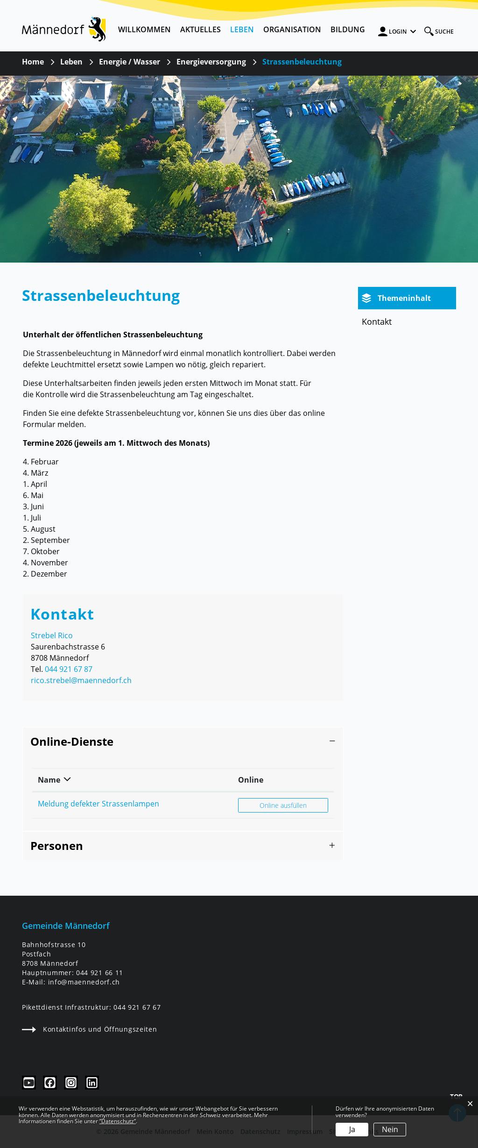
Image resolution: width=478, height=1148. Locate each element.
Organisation (292, 29)
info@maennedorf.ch (84, 981)
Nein (390, 1129)
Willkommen (144, 29)
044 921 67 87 (68, 669)
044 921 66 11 (99, 972)
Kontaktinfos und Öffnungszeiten (89, 1029)
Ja (352, 1129)
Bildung (347, 29)
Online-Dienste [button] (71, 741)
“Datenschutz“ (117, 1121)
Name (49, 780)
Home (33, 61)
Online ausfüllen (293, 805)
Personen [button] (56, 845)
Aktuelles (200, 29)
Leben (242, 29)
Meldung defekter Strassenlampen (98, 804)
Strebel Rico (52, 635)
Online (250, 780)
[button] (71, 61)
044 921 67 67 (137, 1007)
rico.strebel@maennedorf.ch (81, 680)
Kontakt (377, 321)
